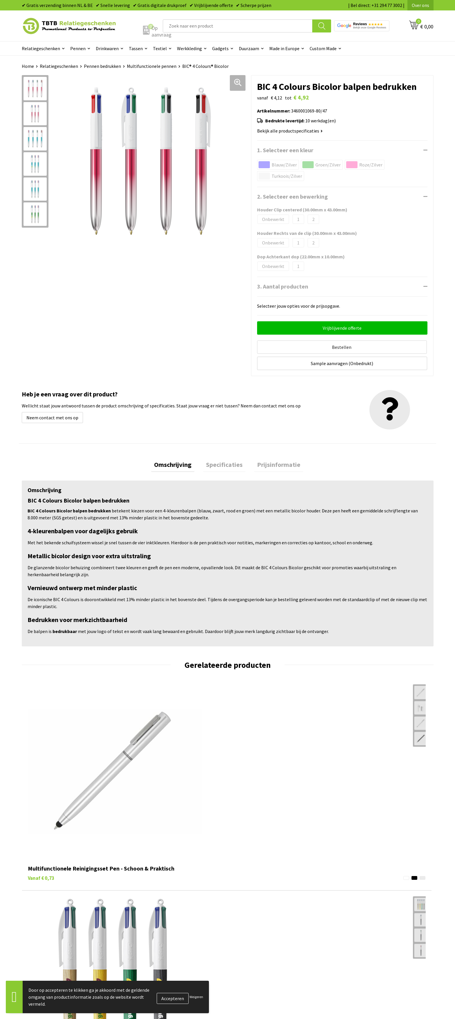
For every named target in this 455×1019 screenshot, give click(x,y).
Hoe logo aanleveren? (154, 921)
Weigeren (196, 997)
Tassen (136, 48)
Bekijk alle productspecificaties (290, 131)
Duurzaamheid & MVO (154, 939)
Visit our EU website (356, 939)
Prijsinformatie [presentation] (273, 447)
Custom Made (323, 48)
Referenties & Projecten (361, 903)
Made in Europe (284, 48)
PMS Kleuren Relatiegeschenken (165, 912)
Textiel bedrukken (252, 921)
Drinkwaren (107, 48)
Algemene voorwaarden (360, 930)
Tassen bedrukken (252, 886)
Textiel (160, 48)
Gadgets (220, 48)
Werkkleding (189, 48)
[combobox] (238, 25)
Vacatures (346, 886)
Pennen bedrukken (102, 66)
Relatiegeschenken (41, 48)
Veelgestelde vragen (153, 877)
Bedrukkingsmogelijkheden (160, 903)
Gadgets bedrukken (254, 903)
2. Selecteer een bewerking (292, 196)
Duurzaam (249, 48)
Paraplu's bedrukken (255, 930)
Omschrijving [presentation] (178, 447)
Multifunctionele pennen (151, 66)
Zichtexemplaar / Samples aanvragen (170, 930)
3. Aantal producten (282, 286)
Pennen (78, 48)
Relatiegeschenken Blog (361, 895)
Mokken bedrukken (253, 912)
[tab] (178, 447)
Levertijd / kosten (150, 886)
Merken (242, 939)
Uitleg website (147, 895)
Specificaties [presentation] (224, 447)
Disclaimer (347, 921)
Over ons (420, 5)
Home (28, 66)
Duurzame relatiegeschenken (264, 895)
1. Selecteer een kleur (285, 150)
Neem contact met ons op (52, 398)
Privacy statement (355, 912)
